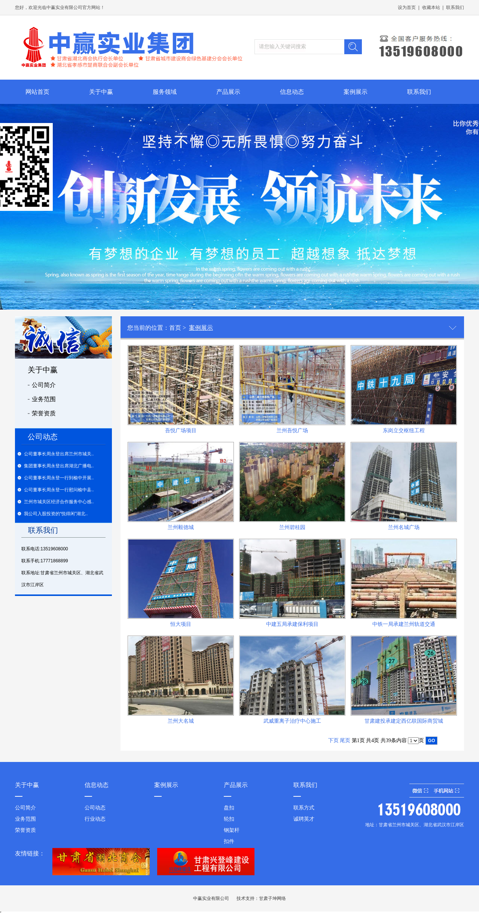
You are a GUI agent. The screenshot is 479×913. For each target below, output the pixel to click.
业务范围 (44, 399)
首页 (175, 328)
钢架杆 (232, 830)
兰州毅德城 (181, 527)
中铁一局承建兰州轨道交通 (403, 624)
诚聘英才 (303, 819)
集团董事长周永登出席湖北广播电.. (59, 465)
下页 (333, 740)
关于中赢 (101, 92)
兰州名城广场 (403, 527)
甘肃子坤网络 (272, 898)
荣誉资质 (44, 413)
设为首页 (407, 7)
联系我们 (455, 7)
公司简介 (44, 385)
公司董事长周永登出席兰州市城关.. (59, 453)
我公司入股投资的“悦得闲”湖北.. (56, 513)
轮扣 (229, 819)
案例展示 (355, 92)
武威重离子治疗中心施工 (292, 721)
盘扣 (229, 808)
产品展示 (228, 92)
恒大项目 (180, 624)
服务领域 (165, 92)
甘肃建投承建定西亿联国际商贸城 (403, 721)
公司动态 (95, 808)
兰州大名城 (181, 721)
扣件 (229, 841)
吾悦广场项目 (180, 430)
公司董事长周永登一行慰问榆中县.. (59, 489)
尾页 (345, 740)
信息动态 (292, 92)
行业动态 (95, 819)
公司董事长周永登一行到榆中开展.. (59, 477)
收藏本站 (431, 7)
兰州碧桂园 (292, 527)
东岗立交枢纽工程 (404, 430)
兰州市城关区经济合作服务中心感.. (59, 501)
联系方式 (303, 808)
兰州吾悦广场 (292, 430)
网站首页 (37, 92)
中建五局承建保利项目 (292, 624)
